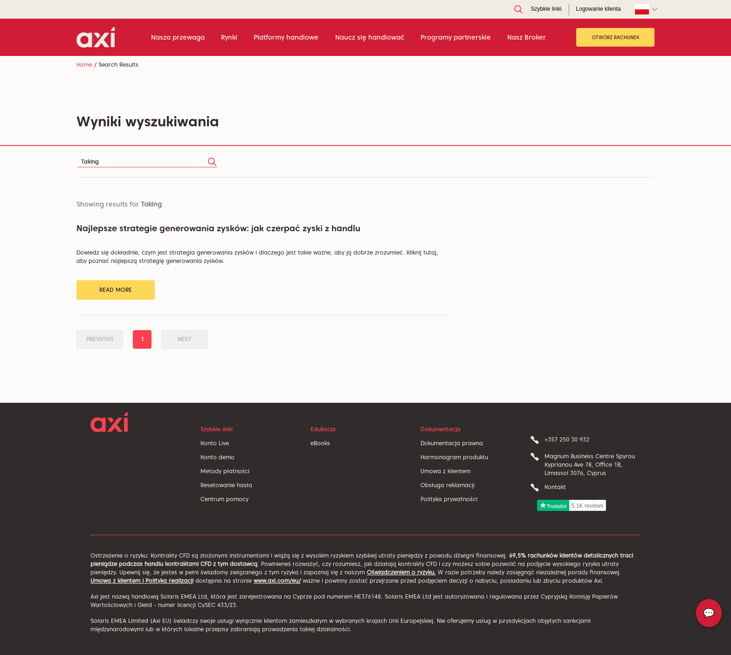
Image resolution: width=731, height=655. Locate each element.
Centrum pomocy (224, 499)
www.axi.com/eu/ (277, 580)
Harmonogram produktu (454, 457)
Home (84, 64)
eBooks (320, 443)
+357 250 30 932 (567, 439)
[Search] (147, 161)
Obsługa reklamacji (448, 485)
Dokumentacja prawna (452, 443)
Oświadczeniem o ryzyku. (401, 572)
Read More (115, 289)
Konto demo (217, 457)
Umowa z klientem (445, 471)
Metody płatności (224, 471)
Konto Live (214, 443)
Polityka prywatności (449, 499)
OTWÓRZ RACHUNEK (615, 37)
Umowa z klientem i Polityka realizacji (141, 580)
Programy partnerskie (456, 37)
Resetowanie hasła (226, 485)
